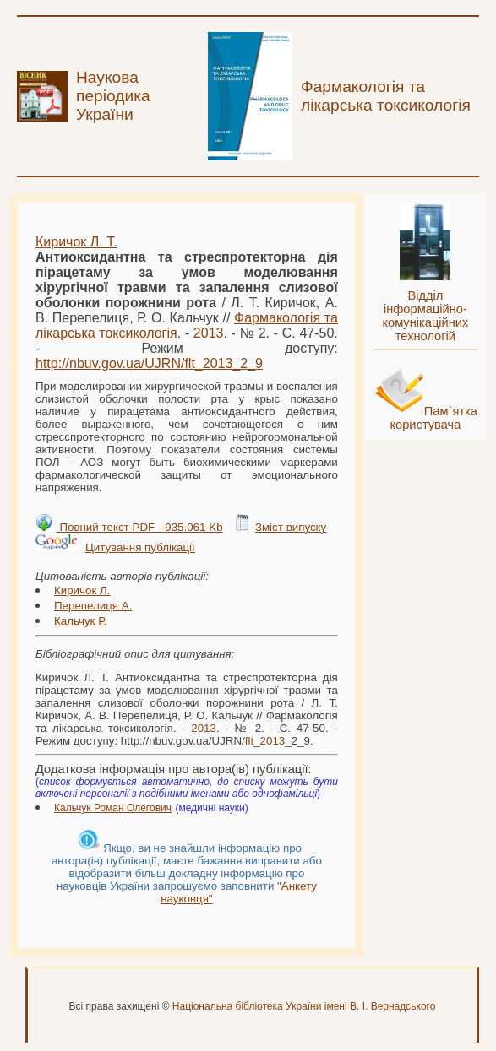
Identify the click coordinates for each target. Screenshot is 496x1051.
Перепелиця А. (93, 605)
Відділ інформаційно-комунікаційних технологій (425, 316)
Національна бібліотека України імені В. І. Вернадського (304, 1006)
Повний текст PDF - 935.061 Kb (140, 527)
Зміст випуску (290, 527)
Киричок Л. (82, 590)
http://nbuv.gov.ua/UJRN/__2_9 (149, 363)
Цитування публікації (140, 547)
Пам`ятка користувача (433, 417)
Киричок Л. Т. (76, 242)
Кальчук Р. (80, 621)
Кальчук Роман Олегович (113, 808)
